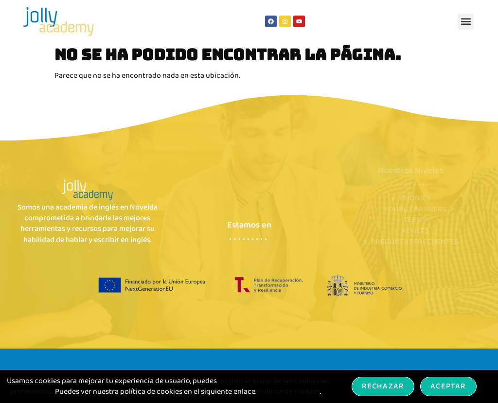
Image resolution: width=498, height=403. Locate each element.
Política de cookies (289, 391)
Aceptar (448, 386)
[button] (466, 22)
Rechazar (383, 386)
